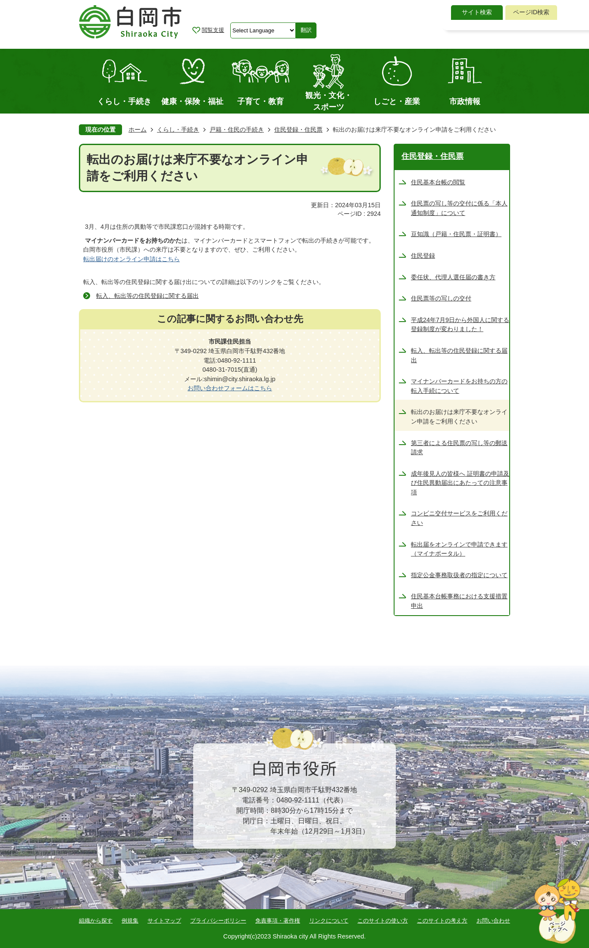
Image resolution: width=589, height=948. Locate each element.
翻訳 (306, 30)
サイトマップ (164, 920)
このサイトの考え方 (442, 920)
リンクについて (328, 920)
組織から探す (96, 920)
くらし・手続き (178, 129)
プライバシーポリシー (218, 920)
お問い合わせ (493, 920)
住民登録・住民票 (298, 129)
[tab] (477, 12)
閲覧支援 (213, 30)
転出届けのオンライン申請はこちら (131, 259)
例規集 (130, 920)
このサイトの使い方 (382, 920)
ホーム (137, 129)
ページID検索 (531, 12)
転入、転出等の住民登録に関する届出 (147, 295)
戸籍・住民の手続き (237, 129)
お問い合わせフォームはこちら (230, 388)
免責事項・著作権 (277, 920)
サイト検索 (477, 12)
